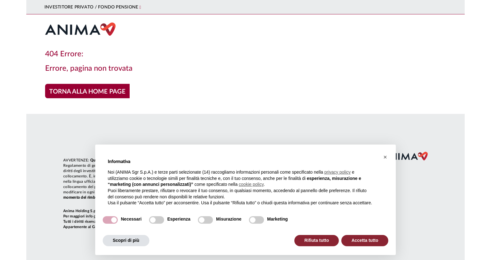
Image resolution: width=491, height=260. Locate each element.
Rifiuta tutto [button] (316, 240)
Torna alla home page (87, 92)
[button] (385, 157)
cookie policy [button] (251, 184)
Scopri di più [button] (126, 240)
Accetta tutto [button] (364, 240)
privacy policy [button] (337, 172)
